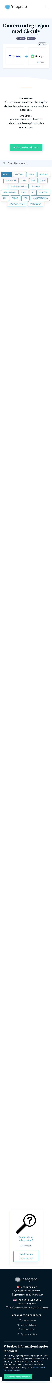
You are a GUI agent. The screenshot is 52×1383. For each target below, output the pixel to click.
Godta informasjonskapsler (18, 1376)
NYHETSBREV (35, 204)
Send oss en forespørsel (26, 1256)
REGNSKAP (43, 192)
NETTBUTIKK (11, 180)
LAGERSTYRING (9, 192)
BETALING (44, 174)
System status (28, 1334)
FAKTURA (19, 174)
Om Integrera (28, 1329)
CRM (24, 180)
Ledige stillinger (28, 1325)
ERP (5, 198)
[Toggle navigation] (47, 7)
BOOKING (36, 186)
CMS (24, 192)
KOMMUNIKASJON (18, 186)
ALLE (6, 174)
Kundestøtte (29, 1320)
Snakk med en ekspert (26, 147)
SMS (33, 180)
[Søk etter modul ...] (28, 163)
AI (32, 192)
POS (25, 198)
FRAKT (31, 174)
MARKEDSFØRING (40, 198)
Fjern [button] (42, 44)
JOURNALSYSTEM (16, 204)
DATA (43, 180)
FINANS (15, 198)
